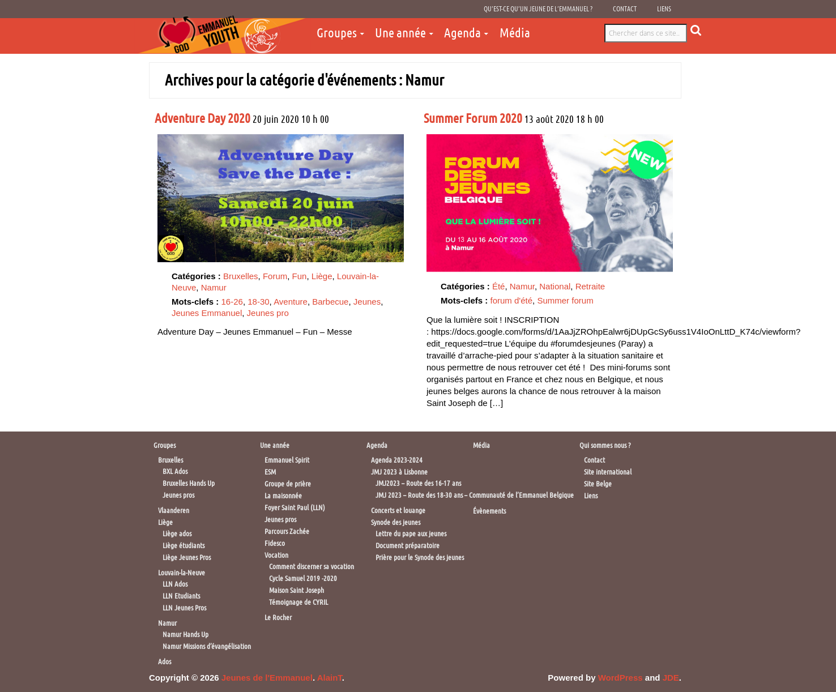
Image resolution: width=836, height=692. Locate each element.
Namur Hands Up (185, 634)
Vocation (276, 555)
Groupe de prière (288, 484)
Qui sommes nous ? (604, 445)
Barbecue (330, 301)
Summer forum (565, 300)
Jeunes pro (268, 313)
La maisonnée (283, 496)
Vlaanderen (173, 510)
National (554, 286)
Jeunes (367, 301)
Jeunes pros (178, 495)
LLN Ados (175, 584)
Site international (608, 472)
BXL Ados (175, 471)
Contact (625, 9)
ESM (270, 472)
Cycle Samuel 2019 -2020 (303, 578)
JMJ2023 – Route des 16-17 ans (418, 483)
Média (515, 33)
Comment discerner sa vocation (311, 566)
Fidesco (275, 543)
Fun (299, 276)
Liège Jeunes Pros (187, 557)
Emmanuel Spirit (287, 460)
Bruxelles (240, 276)
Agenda (462, 33)
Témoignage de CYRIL (298, 602)
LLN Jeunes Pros (184, 608)
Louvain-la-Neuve (181, 573)
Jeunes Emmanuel (207, 313)
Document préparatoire (408, 545)
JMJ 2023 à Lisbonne (399, 472)
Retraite (590, 286)
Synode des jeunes (395, 522)
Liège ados (177, 534)
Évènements (489, 511)
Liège (322, 276)
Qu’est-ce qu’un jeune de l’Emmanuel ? (538, 9)
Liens (664, 9)
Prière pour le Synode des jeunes (420, 557)
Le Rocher (278, 617)
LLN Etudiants (181, 596)
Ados (164, 662)
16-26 (232, 301)
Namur (214, 287)
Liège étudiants (183, 545)
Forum (275, 276)
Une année (400, 33)
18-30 (258, 301)
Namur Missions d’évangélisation (207, 646)
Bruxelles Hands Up (189, 483)
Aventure (291, 301)
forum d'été (511, 300)
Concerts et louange (398, 510)
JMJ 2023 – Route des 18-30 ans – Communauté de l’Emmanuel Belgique (475, 495)
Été (498, 286)
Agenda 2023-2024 (397, 460)
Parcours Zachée (287, 531)
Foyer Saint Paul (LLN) (295, 507)
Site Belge (598, 484)
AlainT (329, 677)
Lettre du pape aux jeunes (411, 534)
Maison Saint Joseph (296, 590)
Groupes (337, 33)
